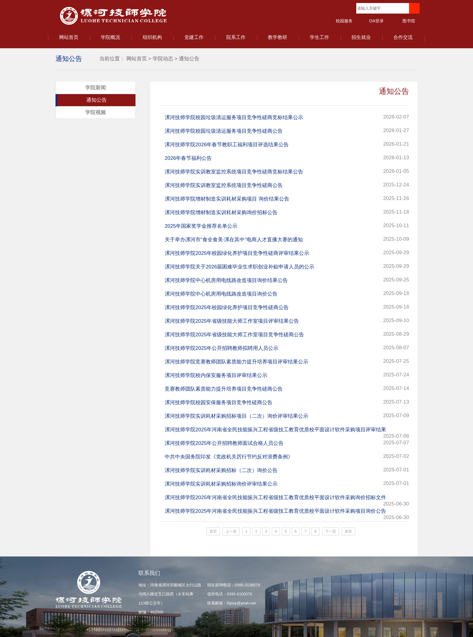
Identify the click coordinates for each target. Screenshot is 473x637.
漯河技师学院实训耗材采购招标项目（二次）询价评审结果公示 (236, 416)
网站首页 (68, 37)
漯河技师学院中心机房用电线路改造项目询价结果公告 (226, 280)
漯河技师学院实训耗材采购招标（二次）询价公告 (221, 470)
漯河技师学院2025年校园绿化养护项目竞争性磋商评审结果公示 (237, 253)
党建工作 (194, 37)
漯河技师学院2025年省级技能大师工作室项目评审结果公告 (232, 321)
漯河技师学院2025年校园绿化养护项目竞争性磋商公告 (227, 307)
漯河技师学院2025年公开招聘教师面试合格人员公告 (224, 443)
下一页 (330, 531)
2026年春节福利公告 (188, 158)
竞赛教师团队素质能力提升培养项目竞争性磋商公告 (224, 389)
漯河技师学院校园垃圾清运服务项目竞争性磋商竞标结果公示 (234, 117)
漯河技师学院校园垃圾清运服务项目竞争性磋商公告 (224, 131)
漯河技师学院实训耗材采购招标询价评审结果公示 (221, 484)
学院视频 (95, 112)
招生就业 (361, 37)
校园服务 (344, 20)
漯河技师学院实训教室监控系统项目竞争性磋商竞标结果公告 (234, 172)
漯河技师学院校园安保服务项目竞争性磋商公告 (218, 402)
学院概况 (110, 37)
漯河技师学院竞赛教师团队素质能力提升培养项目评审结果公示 (236, 362)
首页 (213, 531)
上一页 (231, 531)
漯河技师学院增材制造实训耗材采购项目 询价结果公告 (227, 199)
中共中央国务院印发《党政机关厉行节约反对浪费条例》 (229, 457)
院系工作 (236, 37)
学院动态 (163, 59)
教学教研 (277, 37)
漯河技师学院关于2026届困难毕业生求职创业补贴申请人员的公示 (239, 267)
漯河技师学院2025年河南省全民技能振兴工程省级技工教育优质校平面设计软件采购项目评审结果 (275, 430)
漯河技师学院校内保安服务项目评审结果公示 (216, 375)
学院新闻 (95, 87)
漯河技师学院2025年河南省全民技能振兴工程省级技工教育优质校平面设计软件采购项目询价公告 (275, 511)
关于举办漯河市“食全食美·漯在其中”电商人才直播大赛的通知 (234, 239)
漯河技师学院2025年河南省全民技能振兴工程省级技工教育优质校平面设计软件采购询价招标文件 (275, 497)
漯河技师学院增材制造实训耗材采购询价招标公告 (221, 212)
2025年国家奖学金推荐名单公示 (201, 226)
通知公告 (189, 59)
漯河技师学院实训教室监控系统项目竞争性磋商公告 (224, 185)
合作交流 (403, 37)
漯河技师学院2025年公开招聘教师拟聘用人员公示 (221, 348)
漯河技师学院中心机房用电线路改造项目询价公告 (221, 294)
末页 (348, 531)
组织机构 (152, 37)
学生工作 (319, 37)
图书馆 (408, 20)
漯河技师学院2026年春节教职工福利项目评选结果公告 (227, 144)
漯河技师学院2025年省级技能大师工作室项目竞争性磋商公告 (234, 335)
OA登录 (376, 20)
